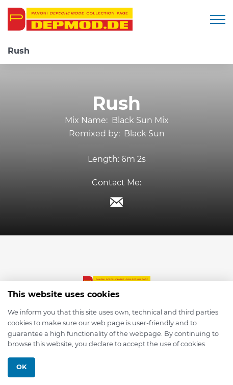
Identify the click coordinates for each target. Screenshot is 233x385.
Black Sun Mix (140, 120)
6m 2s (133, 159)
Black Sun (144, 133)
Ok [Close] (21, 367)
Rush (19, 51)
